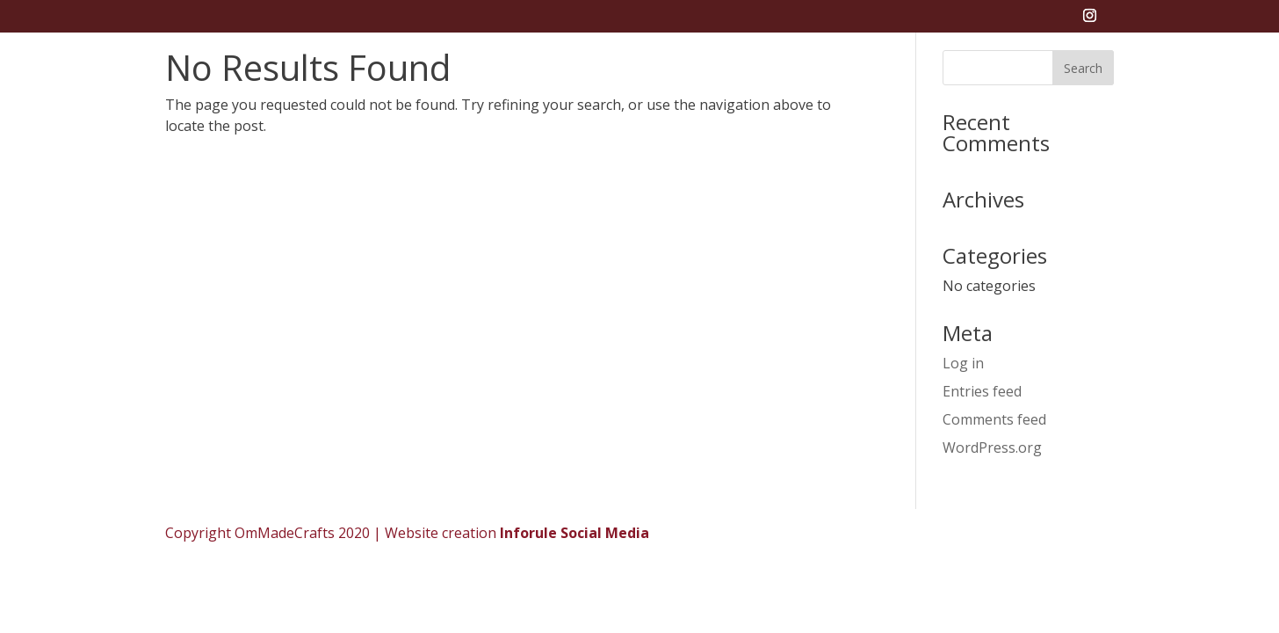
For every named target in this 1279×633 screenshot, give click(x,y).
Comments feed (994, 419)
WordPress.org (992, 447)
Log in (963, 363)
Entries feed (982, 391)
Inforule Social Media (574, 532)
